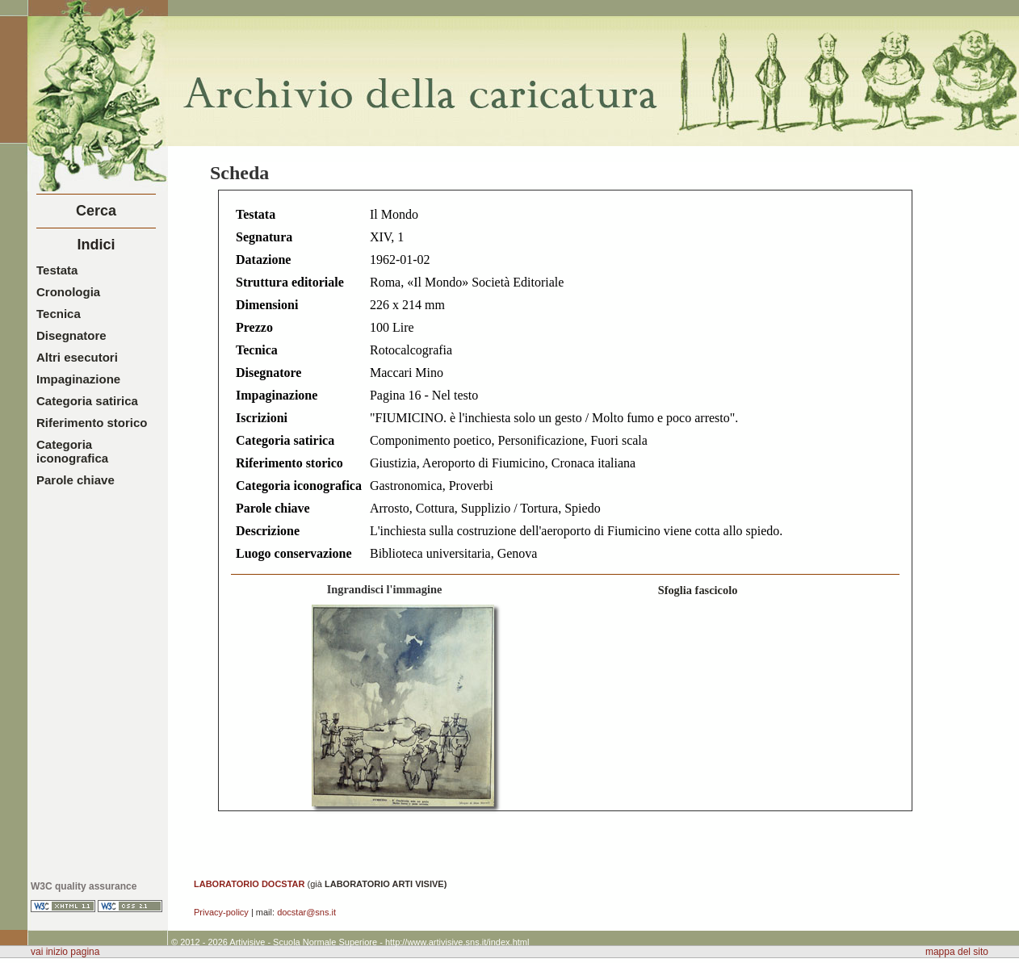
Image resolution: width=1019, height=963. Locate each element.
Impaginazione (78, 379)
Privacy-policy (221, 912)
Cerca (96, 211)
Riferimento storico (92, 422)
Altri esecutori (77, 357)
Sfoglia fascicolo (698, 590)
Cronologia (68, 292)
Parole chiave (75, 480)
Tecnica (58, 313)
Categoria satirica (87, 401)
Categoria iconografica (72, 451)
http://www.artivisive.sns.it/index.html (457, 942)
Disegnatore (71, 335)
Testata (57, 270)
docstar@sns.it (306, 912)
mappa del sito (956, 951)
